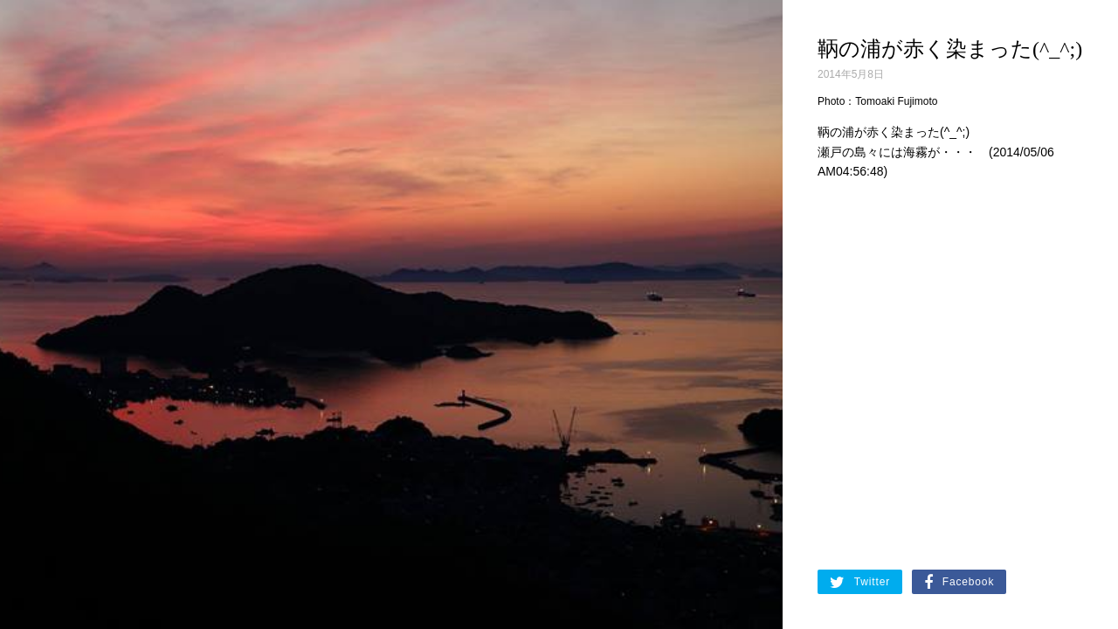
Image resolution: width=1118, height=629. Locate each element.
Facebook (959, 583)
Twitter (860, 583)
